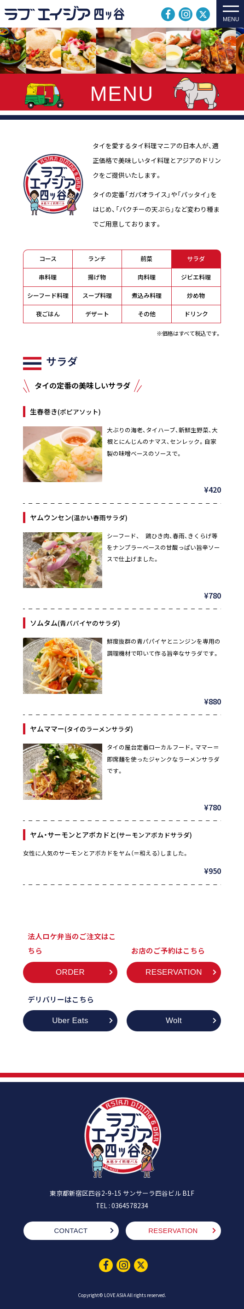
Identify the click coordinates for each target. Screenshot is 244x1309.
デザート (97, 314)
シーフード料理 (48, 296)
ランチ (97, 259)
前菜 (146, 259)
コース (48, 259)
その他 (147, 314)
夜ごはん (48, 314)
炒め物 (196, 296)
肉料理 (147, 277)
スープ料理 (97, 296)
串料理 (48, 277)
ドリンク (196, 314)
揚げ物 (97, 277)
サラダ (196, 259)
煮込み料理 (147, 296)
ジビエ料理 (196, 277)
